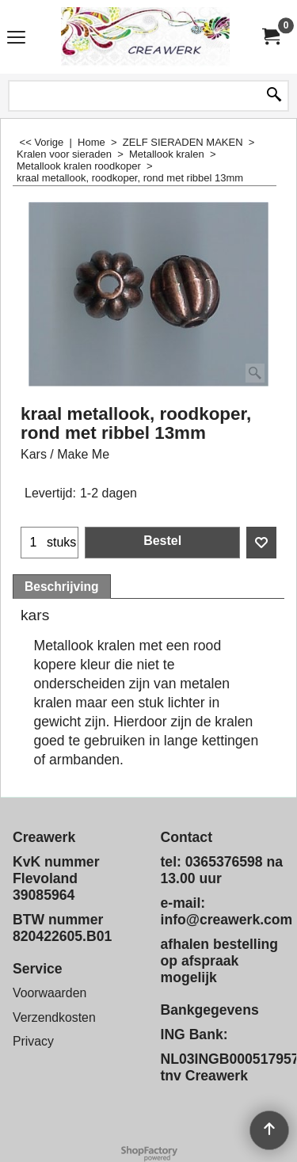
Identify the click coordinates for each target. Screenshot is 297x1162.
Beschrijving (62, 586)
